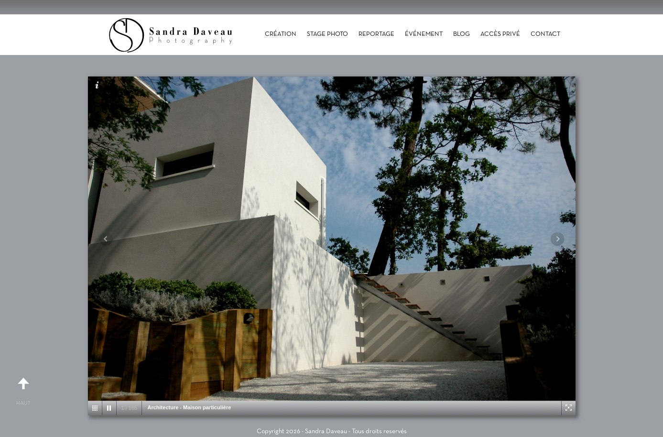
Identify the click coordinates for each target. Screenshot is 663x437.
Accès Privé (500, 34)
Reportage (376, 34)
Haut (23, 388)
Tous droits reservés (379, 431)
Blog (461, 34)
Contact (545, 34)
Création (280, 34)
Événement (424, 34)
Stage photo (327, 34)
